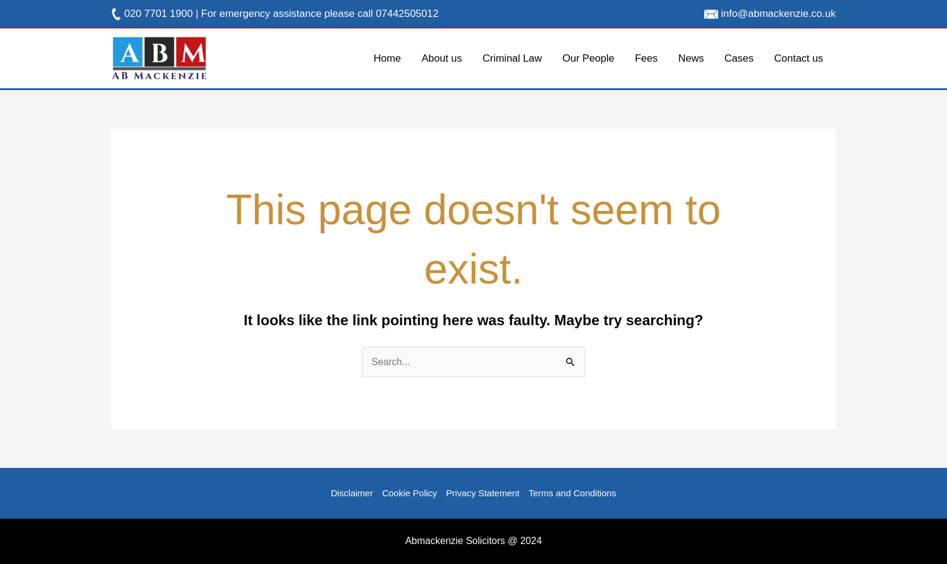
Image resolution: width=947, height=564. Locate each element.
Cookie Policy (409, 493)
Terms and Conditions (572, 493)
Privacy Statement (483, 493)
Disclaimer (352, 493)
